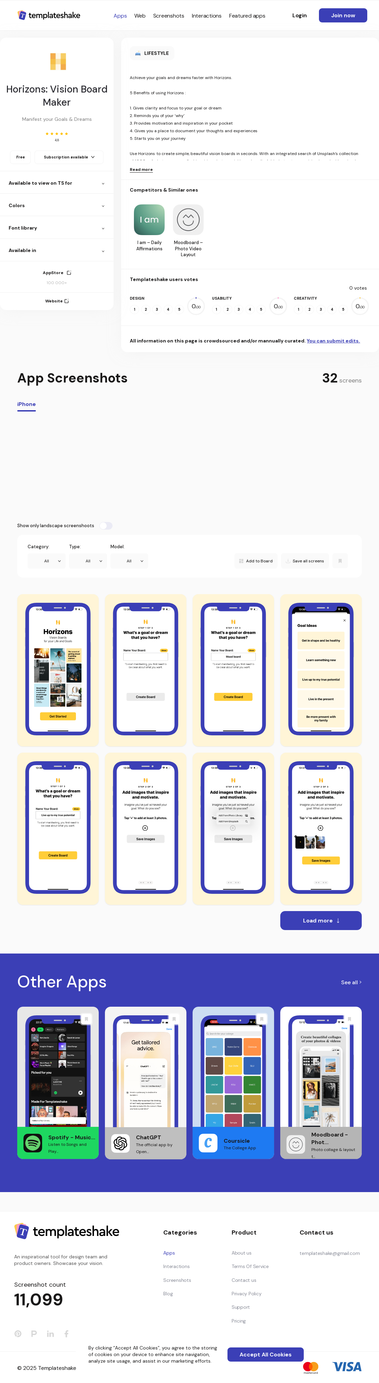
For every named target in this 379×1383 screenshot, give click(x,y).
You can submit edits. (333, 341)
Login (299, 15)
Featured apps (247, 15)
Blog (168, 1293)
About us (242, 1253)
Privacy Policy (247, 1293)
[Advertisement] (189, 466)
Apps (120, 15)
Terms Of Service (250, 1266)
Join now (343, 15)
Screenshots (168, 15)
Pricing (239, 1321)
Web (139, 15)
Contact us (244, 1280)
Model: (117, 547)
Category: (38, 547)
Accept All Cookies (266, 1354)
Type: (75, 547)
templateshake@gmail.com (330, 1253)
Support (241, 1307)
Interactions (207, 15)
